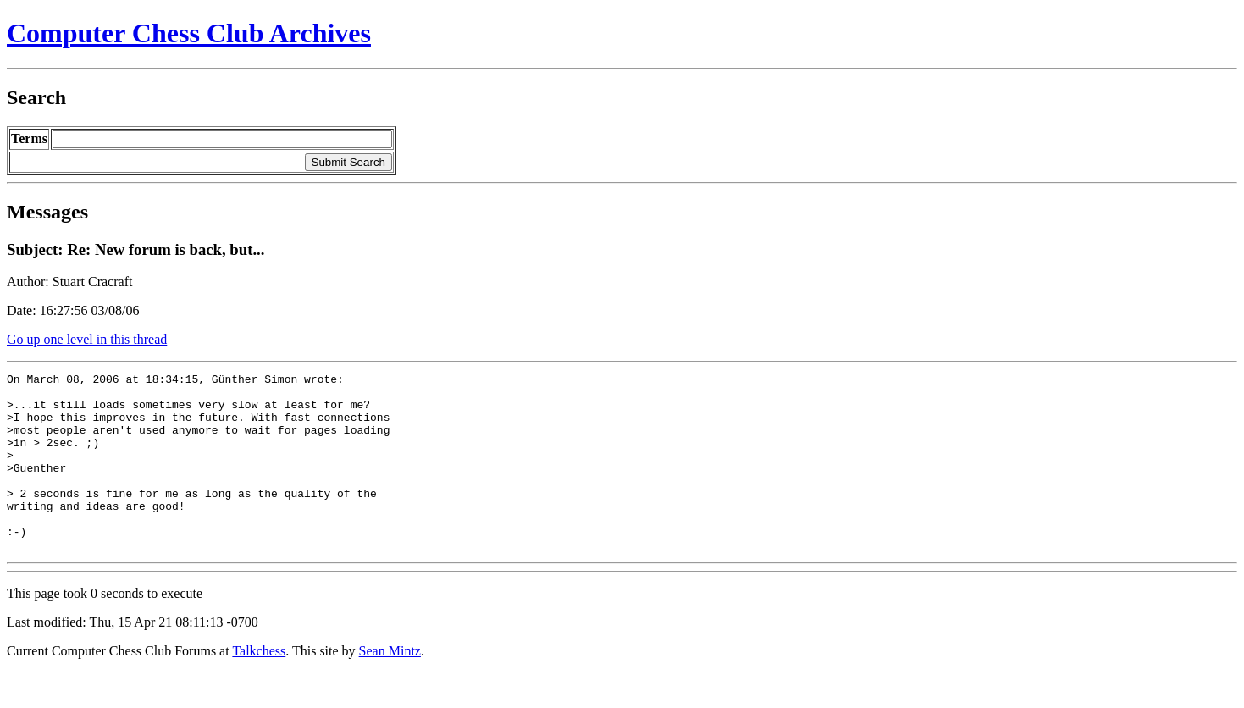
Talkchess (258, 686)
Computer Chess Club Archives (189, 33)
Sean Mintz (390, 686)
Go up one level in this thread (87, 339)
